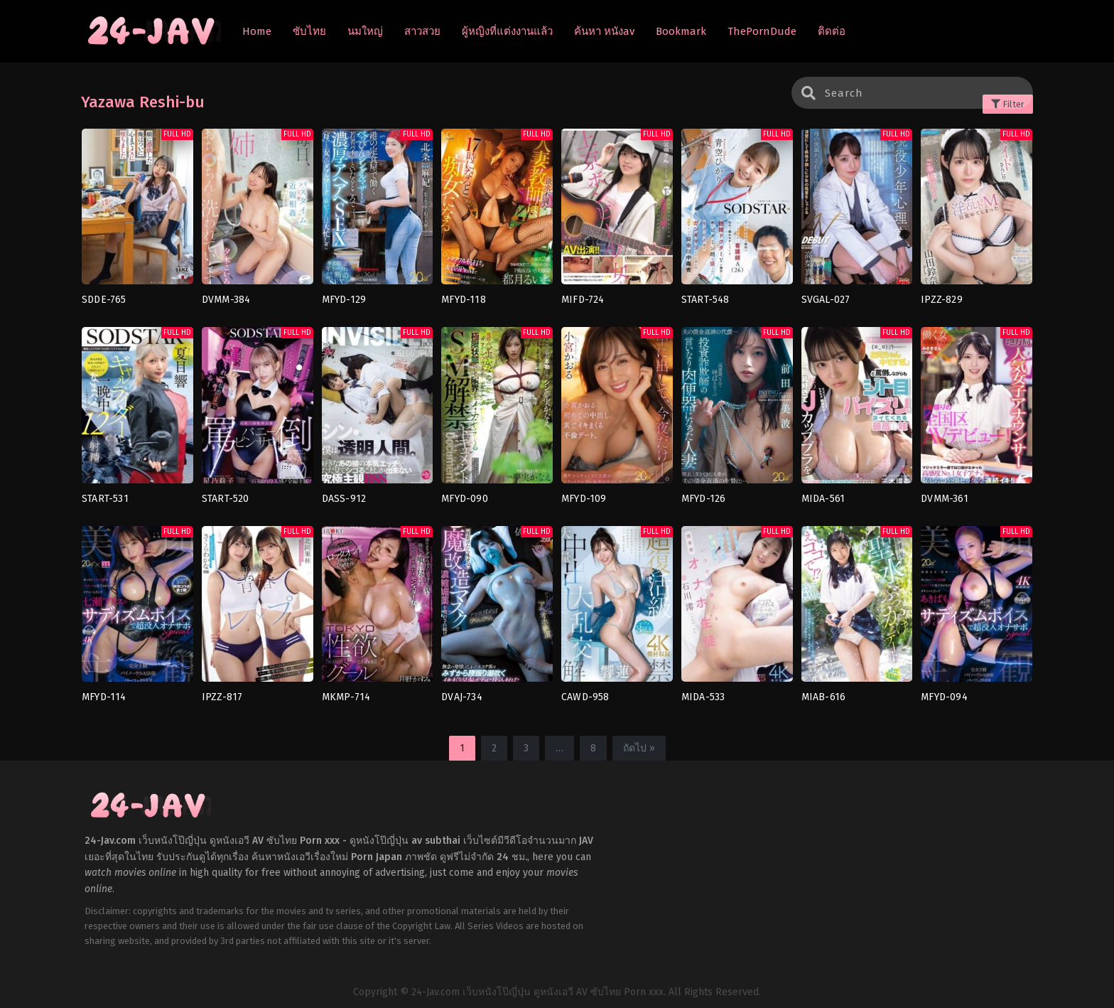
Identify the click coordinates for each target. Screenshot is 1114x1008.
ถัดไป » (639, 748)
